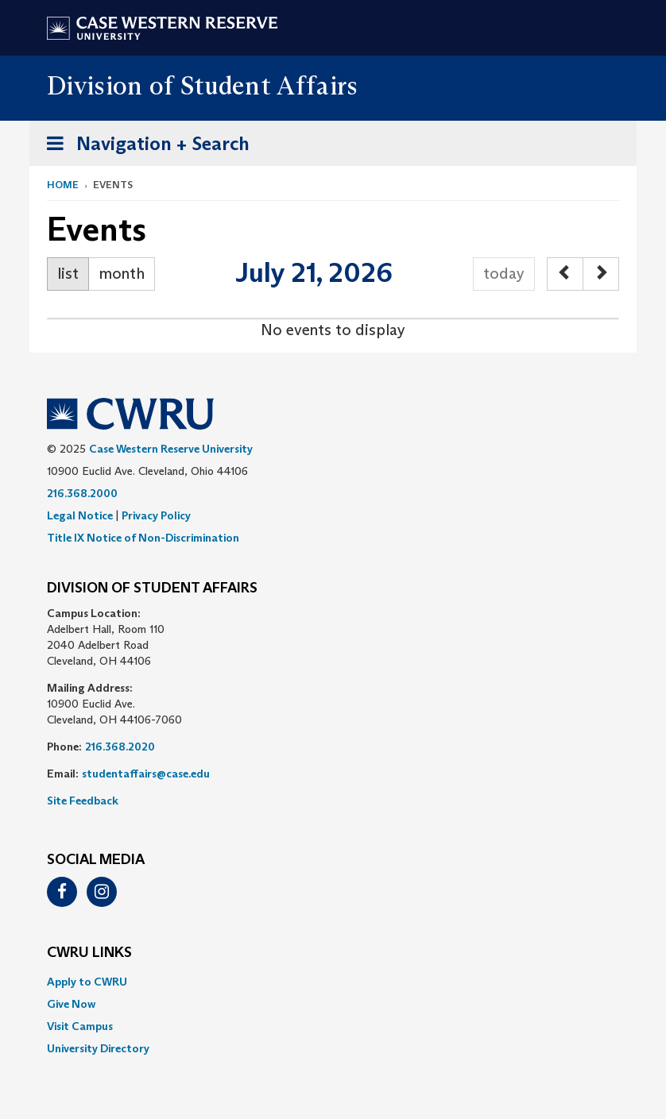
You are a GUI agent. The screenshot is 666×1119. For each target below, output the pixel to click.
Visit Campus (80, 1026)
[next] (601, 274)
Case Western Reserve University (171, 449)
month (122, 273)
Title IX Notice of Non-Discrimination (143, 538)
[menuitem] (333, 981)
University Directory (98, 1048)
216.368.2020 (120, 746)
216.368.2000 (82, 493)
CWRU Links (89, 953)
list (68, 273)
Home (63, 185)
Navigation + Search (143, 146)
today (504, 273)
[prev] (565, 274)
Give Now (71, 1004)
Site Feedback (82, 800)
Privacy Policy (156, 515)
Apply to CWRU (87, 981)
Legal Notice (80, 515)
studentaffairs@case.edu (146, 773)
